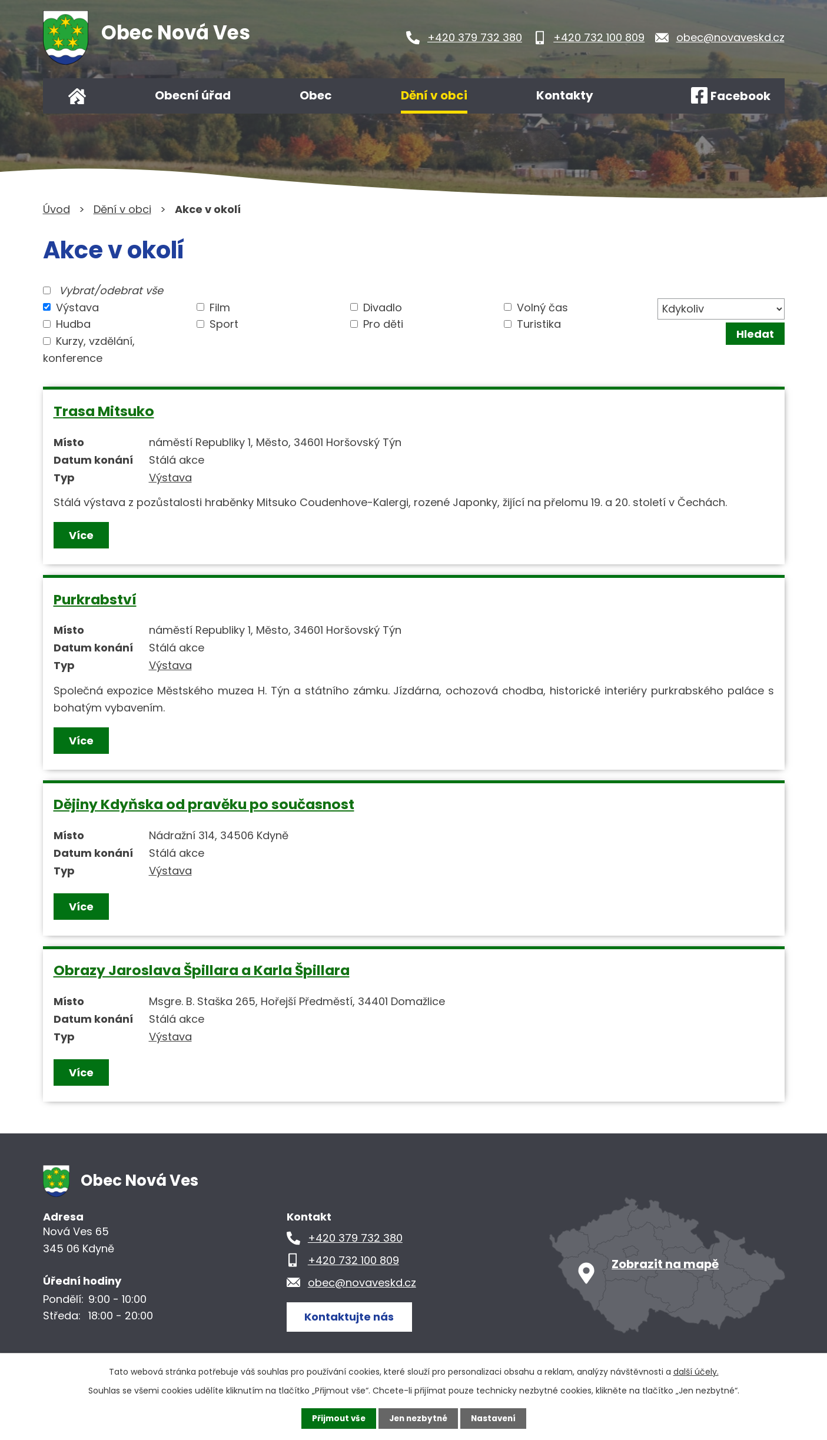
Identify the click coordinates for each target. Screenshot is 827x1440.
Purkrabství (95, 599)
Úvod (77, 96)
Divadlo (382, 307)
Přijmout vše (336, 1418)
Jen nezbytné (418, 1418)
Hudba (73, 324)
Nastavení (496, 1418)
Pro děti (383, 324)
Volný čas (542, 307)
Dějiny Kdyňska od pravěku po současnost (204, 804)
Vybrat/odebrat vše (111, 290)
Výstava (77, 307)
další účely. (696, 1371)
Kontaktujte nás (351, 1316)
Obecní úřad (193, 95)
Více (81, 535)
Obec (316, 95)
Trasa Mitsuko (104, 411)
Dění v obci (434, 95)
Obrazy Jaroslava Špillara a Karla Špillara (202, 970)
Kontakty (564, 95)
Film (220, 307)
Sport (224, 324)
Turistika (539, 324)
